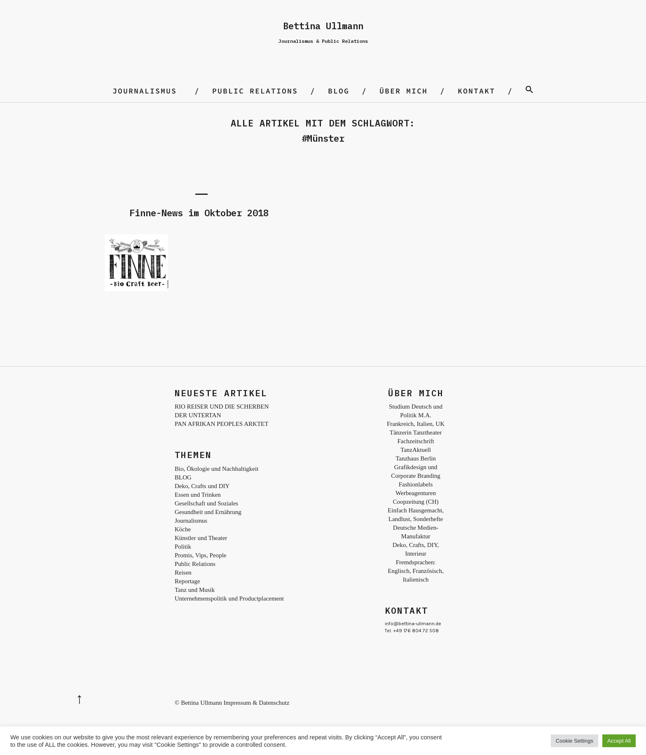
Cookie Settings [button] (574, 741)
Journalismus (144, 91)
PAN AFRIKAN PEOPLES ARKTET (221, 424)
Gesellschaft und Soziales (206, 503)
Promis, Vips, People (201, 555)
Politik (183, 546)
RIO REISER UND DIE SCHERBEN (222, 406)
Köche (183, 529)
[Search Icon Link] (529, 91)
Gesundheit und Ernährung (208, 512)
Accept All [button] (619, 741)
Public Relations (255, 91)
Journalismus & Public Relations (323, 41)
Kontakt (476, 91)
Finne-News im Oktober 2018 (199, 213)
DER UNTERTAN (198, 415)
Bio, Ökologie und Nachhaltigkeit (216, 468)
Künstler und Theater (201, 538)
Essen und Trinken (198, 494)
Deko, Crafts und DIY (202, 486)
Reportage (187, 581)
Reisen (183, 572)
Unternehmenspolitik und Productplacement (229, 598)
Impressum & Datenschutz (256, 702)
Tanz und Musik (195, 590)
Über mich (403, 91)
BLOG (338, 91)
